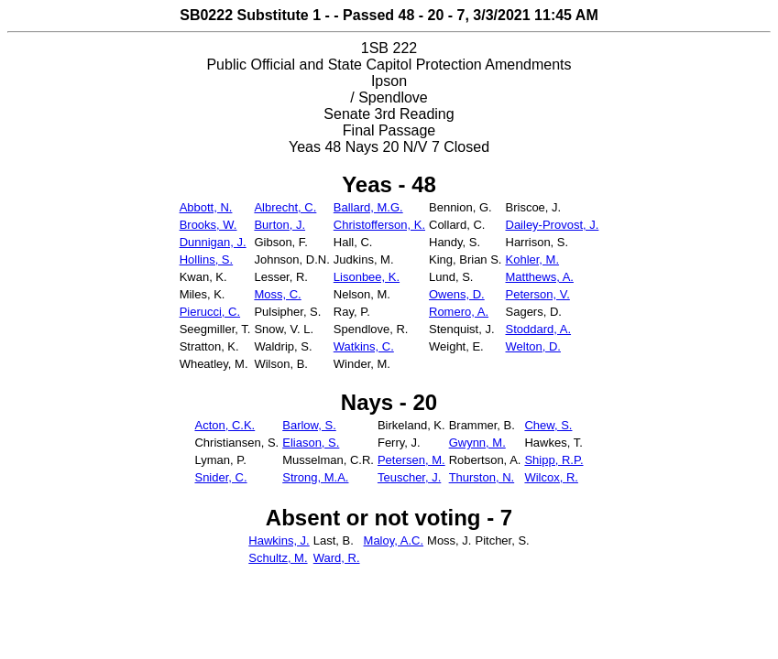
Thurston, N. (482, 477)
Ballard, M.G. (368, 207)
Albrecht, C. (285, 207)
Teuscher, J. (409, 477)
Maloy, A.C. (394, 540)
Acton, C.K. (224, 425)
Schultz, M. (277, 558)
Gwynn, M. (477, 442)
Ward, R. (336, 558)
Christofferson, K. (379, 225)
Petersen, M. (411, 460)
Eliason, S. (310, 442)
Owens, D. (457, 294)
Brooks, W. (208, 225)
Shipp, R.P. (553, 460)
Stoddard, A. (539, 329)
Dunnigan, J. (213, 242)
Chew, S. (548, 425)
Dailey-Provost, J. (552, 225)
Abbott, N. (206, 207)
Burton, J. (279, 225)
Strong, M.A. (315, 477)
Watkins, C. (364, 346)
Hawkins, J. (278, 540)
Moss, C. (277, 294)
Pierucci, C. (210, 312)
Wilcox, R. (551, 477)
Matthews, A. (540, 277)
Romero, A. (458, 312)
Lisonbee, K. (367, 277)
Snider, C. (220, 477)
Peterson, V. (538, 294)
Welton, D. (533, 346)
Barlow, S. (309, 425)
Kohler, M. (533, 259)
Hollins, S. (207, 259)
